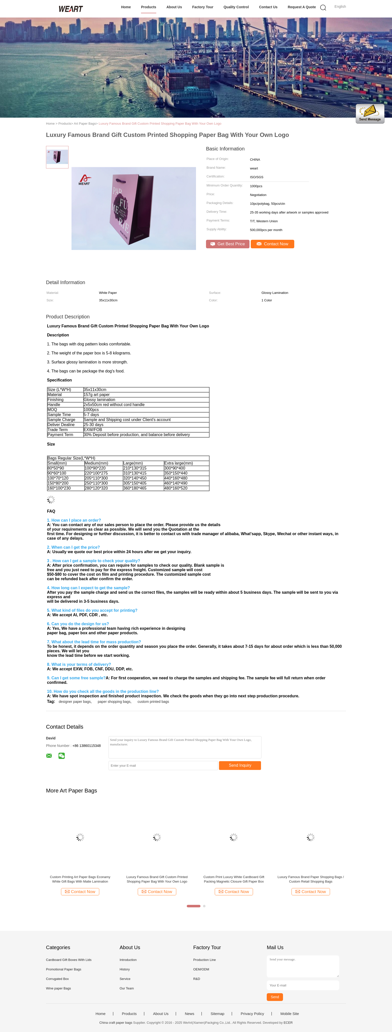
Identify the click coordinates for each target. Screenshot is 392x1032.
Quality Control (236, 7)
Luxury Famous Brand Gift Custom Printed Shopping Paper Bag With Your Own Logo (160, 123)
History (125, 969)
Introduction (128, 960)
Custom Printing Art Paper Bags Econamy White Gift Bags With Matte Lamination (80, 879)
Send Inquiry (240, 765)
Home (126, 7)
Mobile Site (289, 1013)
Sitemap (217, 1013)
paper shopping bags (114, 702)
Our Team (127, 988)
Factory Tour (203, 7)
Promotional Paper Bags (63, 969)
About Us (174, 7)
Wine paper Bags (58, 988)
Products (148, 7)
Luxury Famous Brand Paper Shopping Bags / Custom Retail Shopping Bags (311, 879)
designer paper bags (75, 702)
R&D (196, 979)
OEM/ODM (201, 969)
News (189, 1013)
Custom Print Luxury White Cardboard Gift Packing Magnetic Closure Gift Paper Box (234, 879)
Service (125, 979)
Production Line (204, 960)
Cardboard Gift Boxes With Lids (69, 960)
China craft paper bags (115, 1022)
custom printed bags (153, 702)
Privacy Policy (252, 1013)
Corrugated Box (57, 979)
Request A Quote (302, 7)
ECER (288, 1022)
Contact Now (272, 244)
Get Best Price (227, 244)
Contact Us (268, 7)
